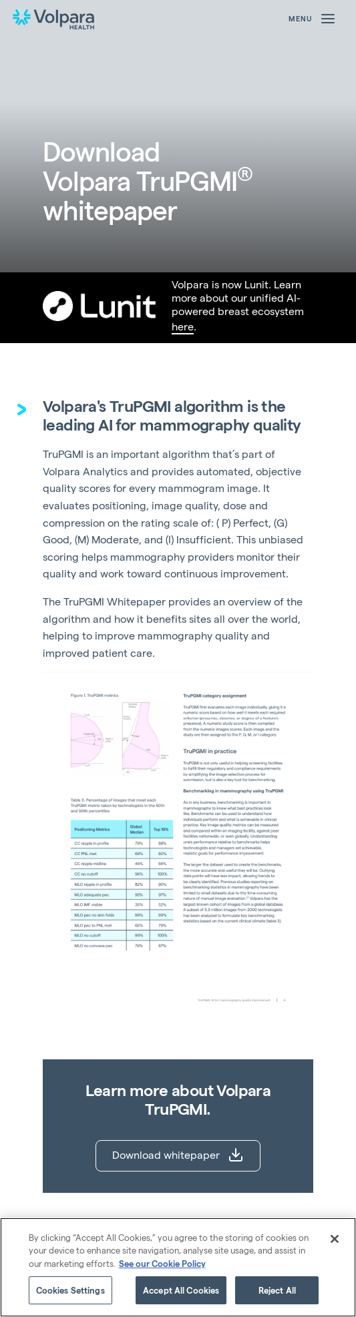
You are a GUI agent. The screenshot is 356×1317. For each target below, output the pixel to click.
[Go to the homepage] (53, 18)
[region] (178, 1267)
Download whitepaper (178, 1155)
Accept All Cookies (181, 1290)
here (183, 326)
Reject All (277, 1290)
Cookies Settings (70, 1290)
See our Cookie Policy (162, 1263)
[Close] (334, 1239)
